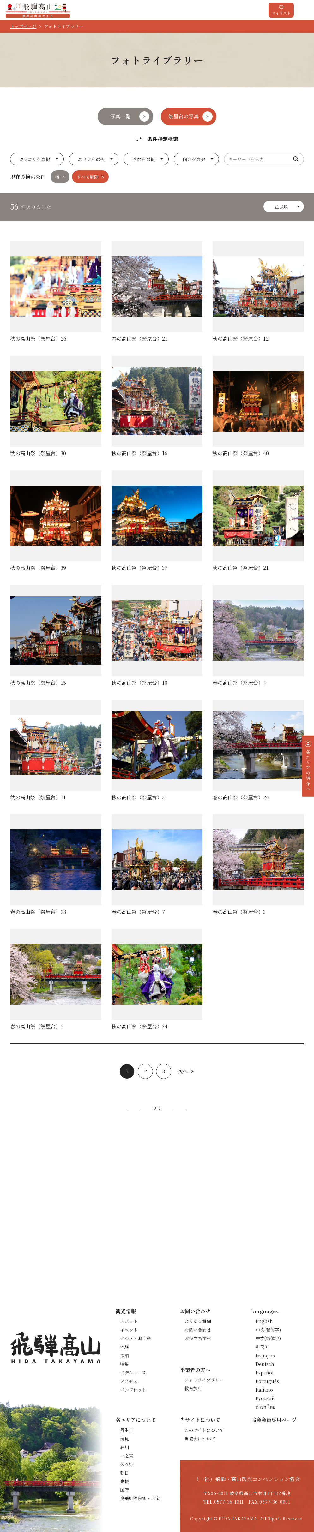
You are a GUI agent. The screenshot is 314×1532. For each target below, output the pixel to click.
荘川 (124, 1447)
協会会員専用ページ (274, 1419)
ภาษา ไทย (265, 1407)
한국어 (262, 1347)
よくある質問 (197, 1321)
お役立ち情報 (197, 1338)
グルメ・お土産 (135, 1338)
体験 (124, 1347)
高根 (124, 1481)
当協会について (199, 1438)
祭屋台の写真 (183, 116)
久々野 (126, 1464)
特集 (124, 1364)
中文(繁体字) (268, 1329)
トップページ (23, 26)
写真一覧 (120, 116)
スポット (129, 1321)
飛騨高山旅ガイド (38, 10)
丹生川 (126, 1430)
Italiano (264, 1389)
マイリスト (281, 12)
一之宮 (126, 1455)
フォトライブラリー (204, 1380)
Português (267, 1381)
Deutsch (265, 1364)
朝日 (124, 1472)
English (264, 1321)
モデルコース (133, 1372)
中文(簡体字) (268, 1338)
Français (265, 1355)
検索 (296, 159)
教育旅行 (193, 1388)
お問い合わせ (197, 1329)
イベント (129, 1329)
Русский (265, 1398)
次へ (183, 1071)
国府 (124, 1490)
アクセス (129, 1381)
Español (265, 1372)
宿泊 (124, 1355)
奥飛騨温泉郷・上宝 (140, 1498)
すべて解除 (87, 177)
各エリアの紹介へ (308, 770)
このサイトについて (204, 1430)
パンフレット (133, 1389)
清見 (124, 1438)
